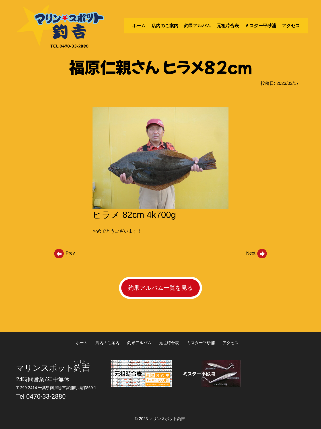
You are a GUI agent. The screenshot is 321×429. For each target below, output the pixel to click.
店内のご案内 (165, 25)
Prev (64, 253)
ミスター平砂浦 (260, 25)
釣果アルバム (197, 25)
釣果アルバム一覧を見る (160, 287)
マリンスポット (45, 368)
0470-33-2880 (46, 396)
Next (257, 253)
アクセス (291, 25)
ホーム (139, 25)
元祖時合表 (228, 25)
